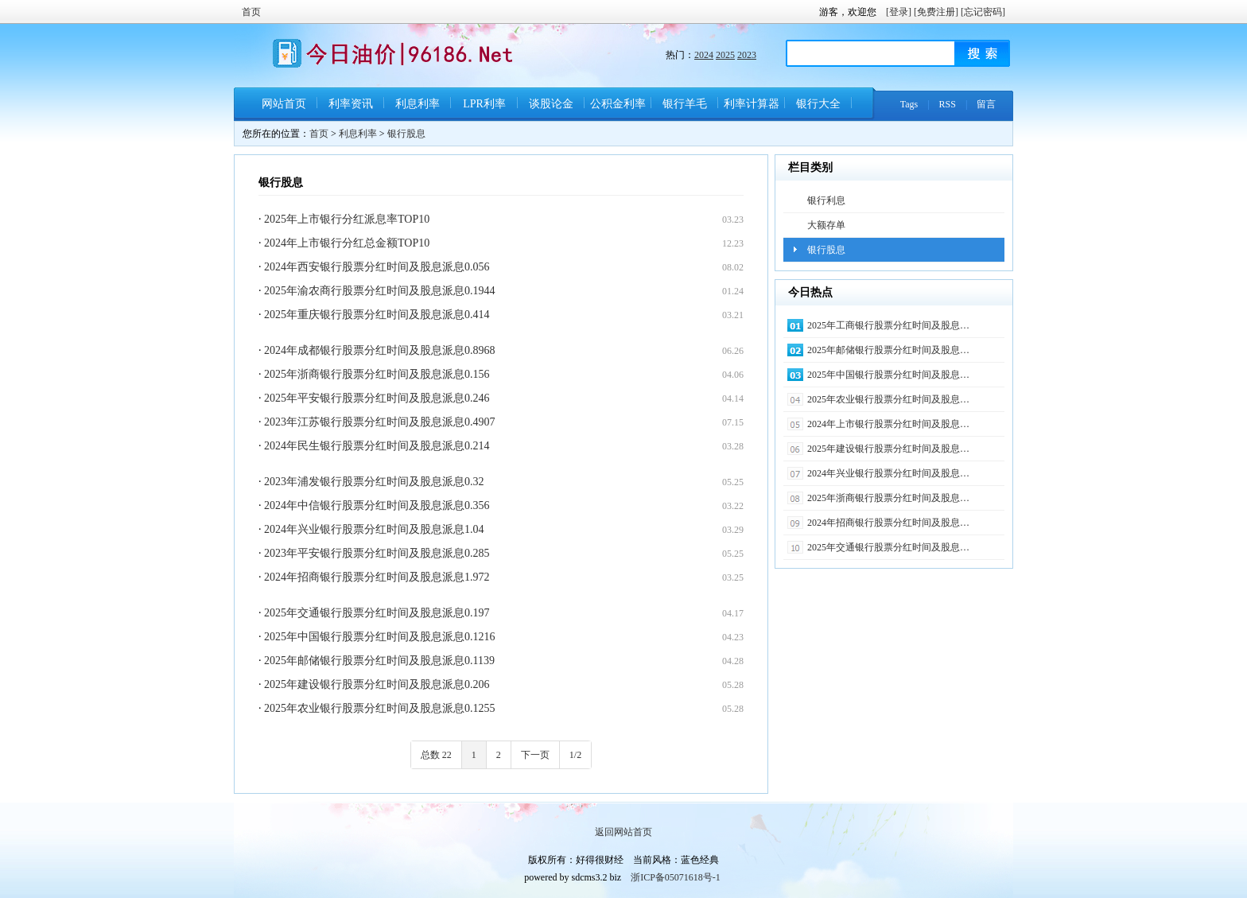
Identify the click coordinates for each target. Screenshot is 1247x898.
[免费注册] (936, 11)
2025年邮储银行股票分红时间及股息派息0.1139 (379, 661)
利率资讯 (350, 104)
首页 (251, 11)
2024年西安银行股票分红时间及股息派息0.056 (377, 267)
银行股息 (406, 133)
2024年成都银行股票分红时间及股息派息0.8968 (379, 350)
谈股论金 (551, 104)
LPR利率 (484, 104)
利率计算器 (751, 104)
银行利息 (826, 200)
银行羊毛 (684, 104)
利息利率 (417, 104)
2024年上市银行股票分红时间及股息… (888, 424)
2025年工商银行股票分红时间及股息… (888, 325)
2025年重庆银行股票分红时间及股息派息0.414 (377, 315)
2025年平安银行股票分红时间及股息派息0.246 (377, 398)
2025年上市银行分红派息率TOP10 (346, 219)
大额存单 (826, 225)
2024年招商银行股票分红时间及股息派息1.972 (377, 577)
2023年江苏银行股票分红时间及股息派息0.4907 (379, 422)
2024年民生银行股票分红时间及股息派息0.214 (377, 446)
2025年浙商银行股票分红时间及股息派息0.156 (377, 374)
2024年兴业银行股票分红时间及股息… (888, 473)
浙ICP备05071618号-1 (676, 877)
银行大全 (818, 104)
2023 (746, 54)
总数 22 (436, 754)
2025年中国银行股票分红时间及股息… (888, 374)
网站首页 (284, 104)
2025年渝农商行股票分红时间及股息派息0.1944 (379, 291)
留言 (986, 104)
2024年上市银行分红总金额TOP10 (346, 243)
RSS (947, 104)
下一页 (535, 754)
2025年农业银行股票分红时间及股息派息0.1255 (379, 708)
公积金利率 (618, 104)
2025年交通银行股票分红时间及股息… (888, 547)
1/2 (575, 754)
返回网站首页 (623, 832)
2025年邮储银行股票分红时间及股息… (888, 350)
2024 (703, 54)
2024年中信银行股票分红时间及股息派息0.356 (377, 505)
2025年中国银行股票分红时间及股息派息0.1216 (379, 637)
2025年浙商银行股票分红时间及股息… (888, 497)
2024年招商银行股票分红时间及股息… (888, 522)
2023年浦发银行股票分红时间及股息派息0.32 (374, 482)
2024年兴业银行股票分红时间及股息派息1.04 (374, 529)
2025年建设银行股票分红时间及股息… (888, 448)
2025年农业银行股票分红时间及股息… (888, 399)
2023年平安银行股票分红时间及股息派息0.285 (377, 553)
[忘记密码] (983, 11)
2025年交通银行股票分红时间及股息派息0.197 (377, 613)
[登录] (898, 11)
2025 (725, 54)
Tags (909, 104)
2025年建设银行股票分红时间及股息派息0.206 (377, 684)
